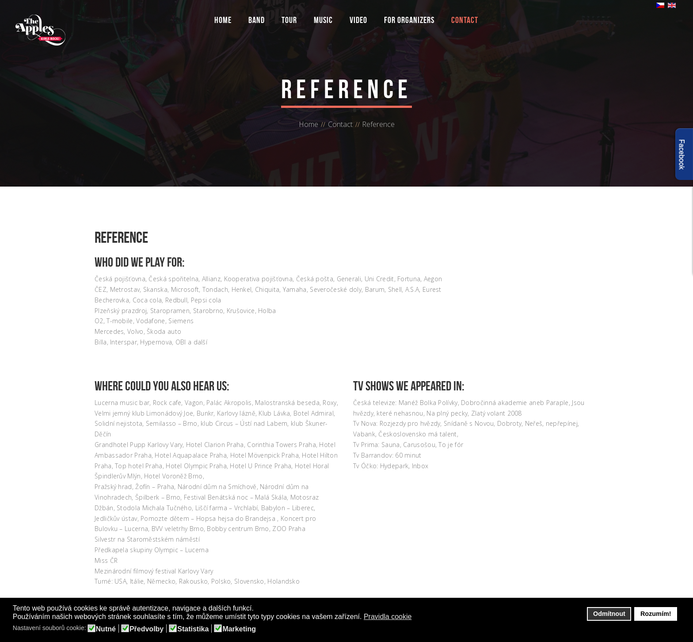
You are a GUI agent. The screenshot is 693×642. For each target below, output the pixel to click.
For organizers (409, 20)
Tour (289, 20)
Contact (464, 20)
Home (223, 20)
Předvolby (146, 629)
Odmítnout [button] (609, 613)
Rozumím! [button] (655, 613)
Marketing (239, 629)
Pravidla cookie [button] (388, 616)
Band (256, 20)
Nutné (106, 629)
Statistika (193, 629)
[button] (417, 617)
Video (358, 20)
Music (323, 20)
